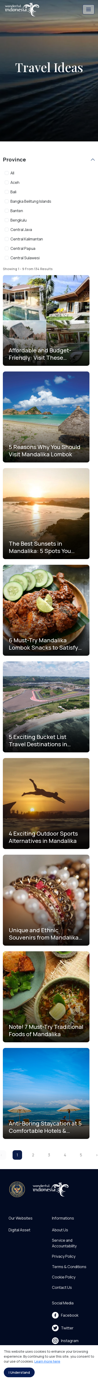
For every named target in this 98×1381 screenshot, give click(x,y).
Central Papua (22, 248)
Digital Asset (19, 1230)
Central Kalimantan (26, 239)
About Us (60, 1230)
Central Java (21, 229)
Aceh (14, 182)
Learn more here (47, 1361)
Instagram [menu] (65, 1340)
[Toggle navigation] (88, 9)
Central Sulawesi (25, 257)
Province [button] (14, 159)
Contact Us (62, 1287)
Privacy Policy (63, 1256)
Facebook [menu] (65, 1315)
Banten (16, 210)
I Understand (19, 1372)
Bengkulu (18, 220)
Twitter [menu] (63, 1328)
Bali (13, 191)
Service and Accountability (64, 1243)
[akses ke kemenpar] (17, 1189)
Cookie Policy (63, 1277)
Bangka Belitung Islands (30, 201)
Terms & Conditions (69, 1266)
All (12, 173)
